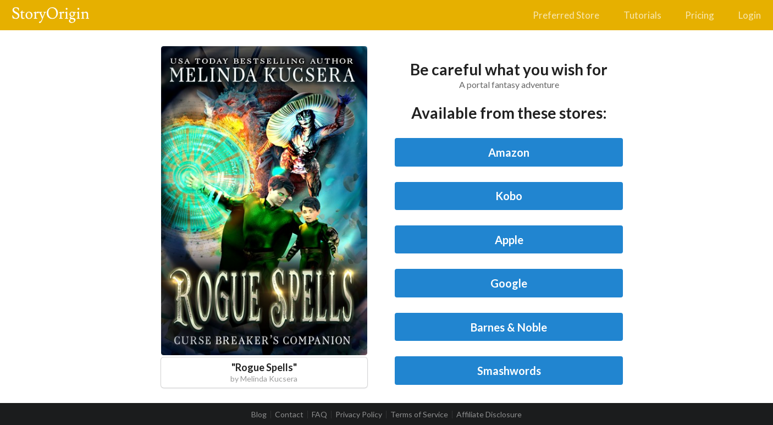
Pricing (699, 15)
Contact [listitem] (289, 414)
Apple (509, 239)
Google (508, 283)
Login (749, 15)
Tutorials (642, 15)
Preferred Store (566, 15)
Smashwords (509, 370)
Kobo (508, 195)
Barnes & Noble (509, 327)
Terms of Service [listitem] (419, 414)
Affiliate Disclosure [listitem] (489, 414)
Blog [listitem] (259, 414)
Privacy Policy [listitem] (358, 414)
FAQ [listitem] (319, 414)
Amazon (508, 152)
